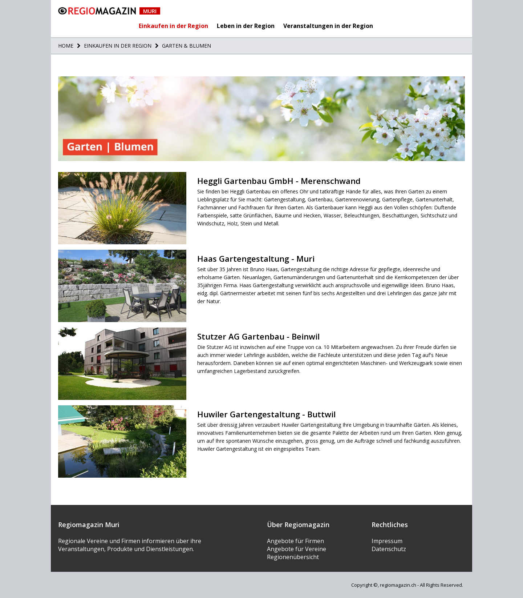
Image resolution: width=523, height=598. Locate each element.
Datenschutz (389, 549)
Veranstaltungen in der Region (328, 26)
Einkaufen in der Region (173, 26)
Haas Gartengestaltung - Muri (256, 258)
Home (65, 45)
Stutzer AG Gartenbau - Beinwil (258, 336)
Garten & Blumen (186, 45)
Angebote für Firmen (295, 541)
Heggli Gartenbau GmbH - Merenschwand (279, 180)
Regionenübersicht (293, 557)
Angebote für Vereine (296, 549)
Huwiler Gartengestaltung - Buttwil (266, 414)
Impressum (387, 541)
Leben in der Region (246, 26)
